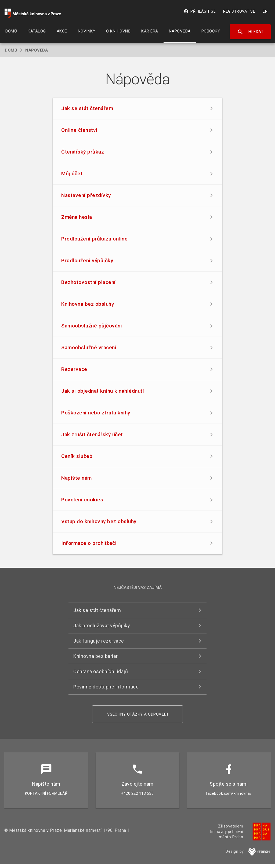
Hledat (250, 32)
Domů (11, 50)
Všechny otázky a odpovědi (137, 714)
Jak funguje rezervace (98, 641)
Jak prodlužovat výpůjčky (101, 625)
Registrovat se (239, 11)
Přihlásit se (200, 11)
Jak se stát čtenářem (97, 610)
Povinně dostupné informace (106, 687)
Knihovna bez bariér (95, 656)
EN (265, 11)
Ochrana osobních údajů (100, 671)
